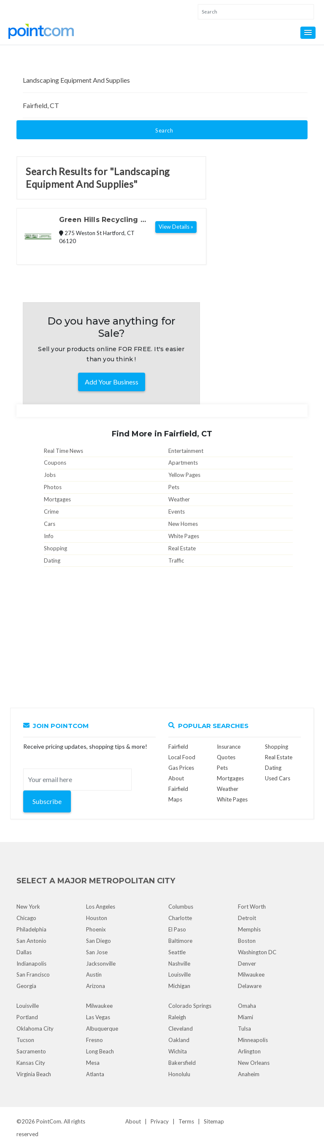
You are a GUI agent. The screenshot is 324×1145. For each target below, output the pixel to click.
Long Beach (100, 1051)
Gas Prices (181, 767)
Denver (247, 963)
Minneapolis (253, 1040)
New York (28, 906)
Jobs (50, 474)
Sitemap (214, 1121)
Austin (94, 974)
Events (176, 511)
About (133, 1121)
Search (164, 130)
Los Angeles (100, 906)
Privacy (160, 1121)
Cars (49, 523)
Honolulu (179, 1074)
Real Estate (182, 548)
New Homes (183, 523)
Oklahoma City (35, 1028)
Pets (173, 487)
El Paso (177, 929)
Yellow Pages (184, 474)
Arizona (95, 986)
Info (49, 536)
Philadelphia (31, 929)
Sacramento (31, 1051)
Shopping (55, 548)
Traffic (176, 560)
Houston (96, 918)
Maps (175, 799)
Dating (52, 560)
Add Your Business (111, 382)
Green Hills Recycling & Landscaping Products (102, 220)
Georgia (26, 986)
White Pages (183, 536)
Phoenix (96, 929)
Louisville (179, 974)
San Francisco (33, 974)
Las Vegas (98, 1017)
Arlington (249, 1051)
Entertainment (185, 450)
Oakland (178, 1040)
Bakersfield (182, 1062)
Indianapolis (31, 963)
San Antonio (31, 940)
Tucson (25, 1040)
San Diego (98, 940)
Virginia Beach (33, 1074)
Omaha (247, 1005)
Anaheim (248, 1074)
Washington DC (257, 952)
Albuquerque (102, 1028)
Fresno (94, 1040)
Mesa (93, 1062)
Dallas (24, 952)
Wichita (177, 1051)
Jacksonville (101, 963)
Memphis (249, 929)
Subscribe (47, 801)
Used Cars (277, 778)
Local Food (181, 757)
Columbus (180, 906)
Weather (179, 499)
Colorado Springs (189, 1005)
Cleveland (180, 1028)
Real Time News (63, 450)
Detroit (247, 918)
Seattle (177, 952)
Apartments (183, 462)
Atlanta (95, 1074)
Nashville (179, 963)
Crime (51, 511)
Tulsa (244, 1028)
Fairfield (178, 746)
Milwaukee (251, 974)
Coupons (55, 462)
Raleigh (177, 1017)
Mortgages (57, 499)
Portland (27, 1017)
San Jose (97, 952)
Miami (245, 1017)
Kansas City (30, 1062)
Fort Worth (252, 906)
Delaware (250, 986)
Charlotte (180, 918)
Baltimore (180, 940)
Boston (247, 940)
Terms (186, 1121)
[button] (308, 33)
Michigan (179, 986)
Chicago (26, 918)
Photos (53, 487)
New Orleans (254, 1062)
